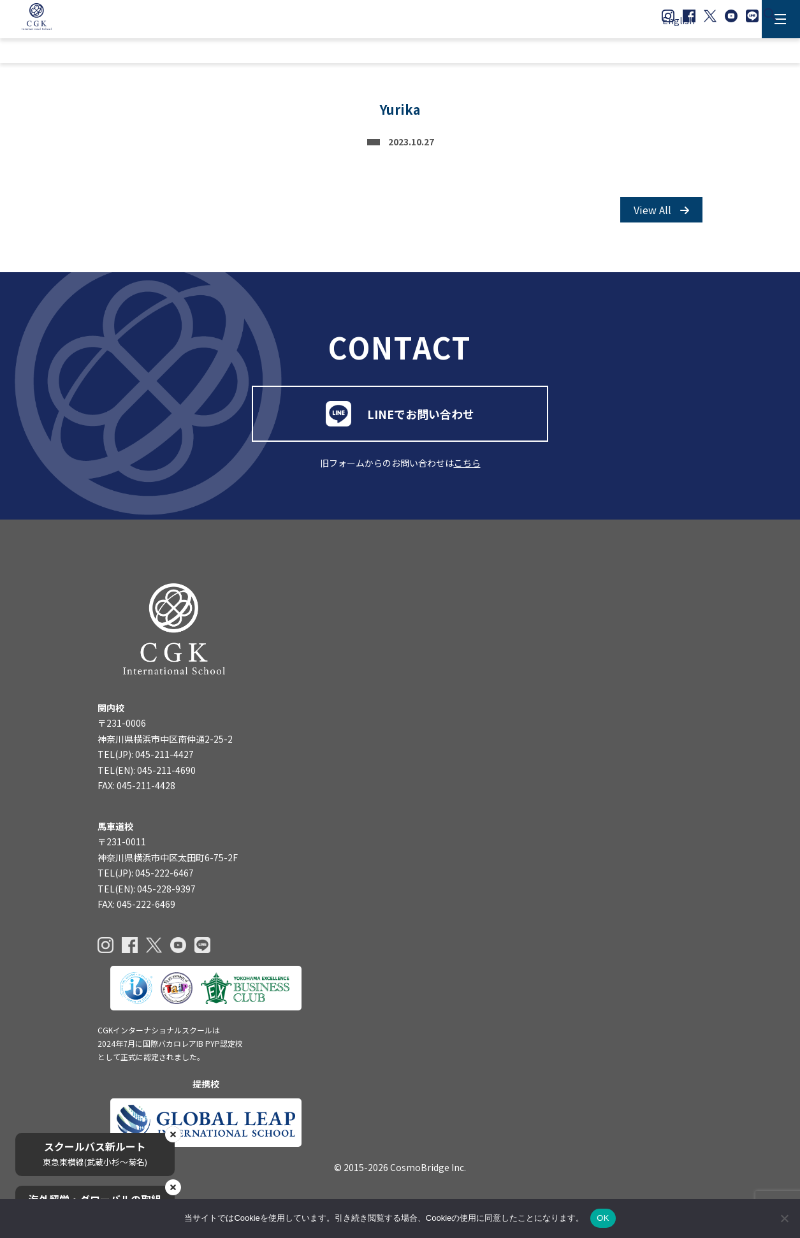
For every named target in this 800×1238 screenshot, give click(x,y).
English (678, 20)
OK (603, 1218)
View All (661, 213)
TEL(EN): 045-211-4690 (147, 780)
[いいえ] (784, 1218)
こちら (467, 471)
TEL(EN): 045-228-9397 (147, 899)
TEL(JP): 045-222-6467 (146, 884)
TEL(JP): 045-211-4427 (146, 765)
